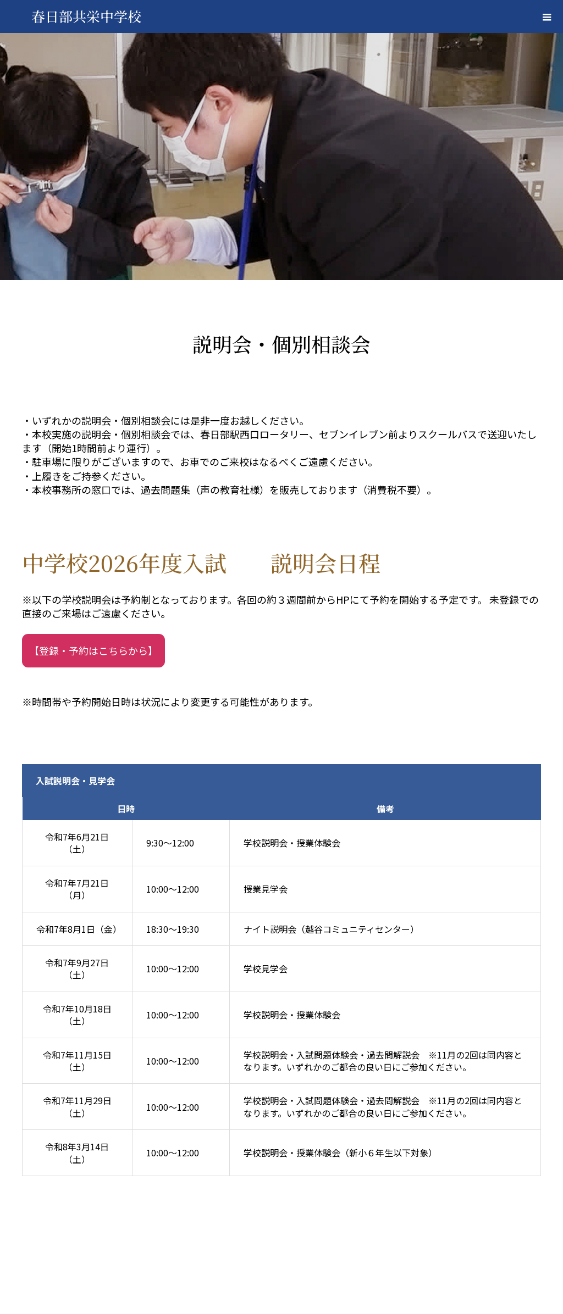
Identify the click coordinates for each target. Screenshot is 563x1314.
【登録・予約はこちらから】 (93, 650)
